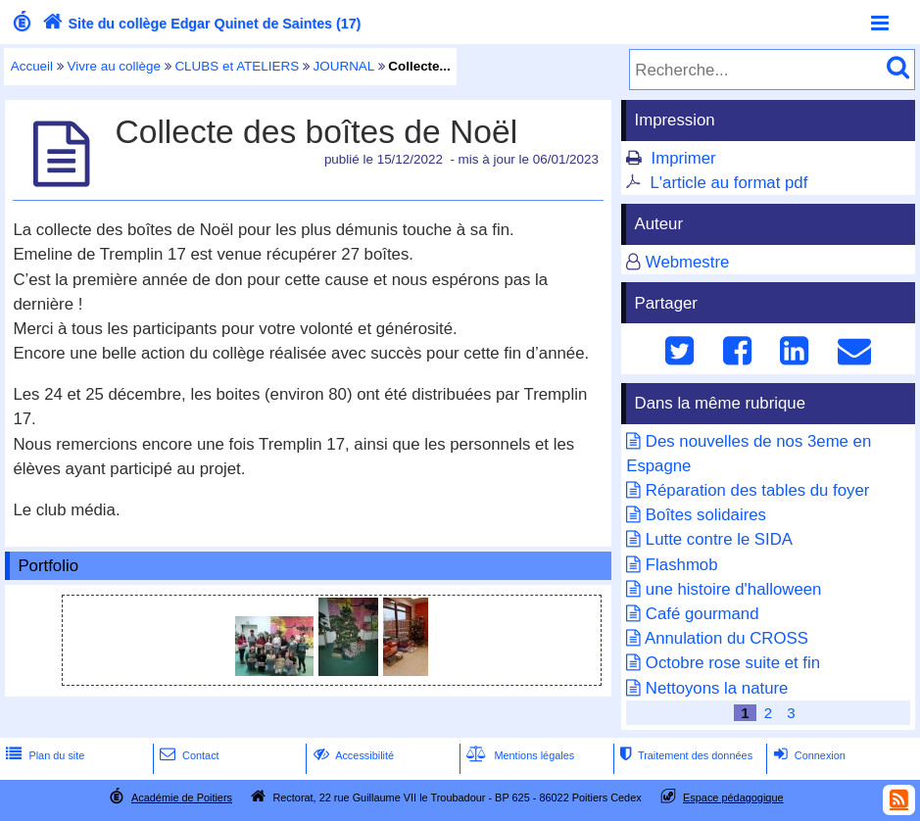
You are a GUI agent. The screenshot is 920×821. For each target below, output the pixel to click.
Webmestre (688, 262)
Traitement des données (684, 755)
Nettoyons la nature (717, 688)
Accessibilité (352, 755)
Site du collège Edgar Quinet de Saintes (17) (200, 23)
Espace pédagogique (733, 797)
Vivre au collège (114, 66)
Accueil (32, 66)
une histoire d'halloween (734, 589)
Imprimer (684, 158)
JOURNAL (344, 66)
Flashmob (682, 564)
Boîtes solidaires (706, 515)
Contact (187, 755)
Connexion (808, 755)
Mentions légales (518, 755)
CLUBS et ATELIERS (236, 66)
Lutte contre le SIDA (719, 539)
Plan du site (43, 755)
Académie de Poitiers (181, 797)
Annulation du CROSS (726, 638)
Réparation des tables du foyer (758, 490)
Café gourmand (702, 613)
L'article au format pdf (729, 182)
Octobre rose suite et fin (733, 662)
